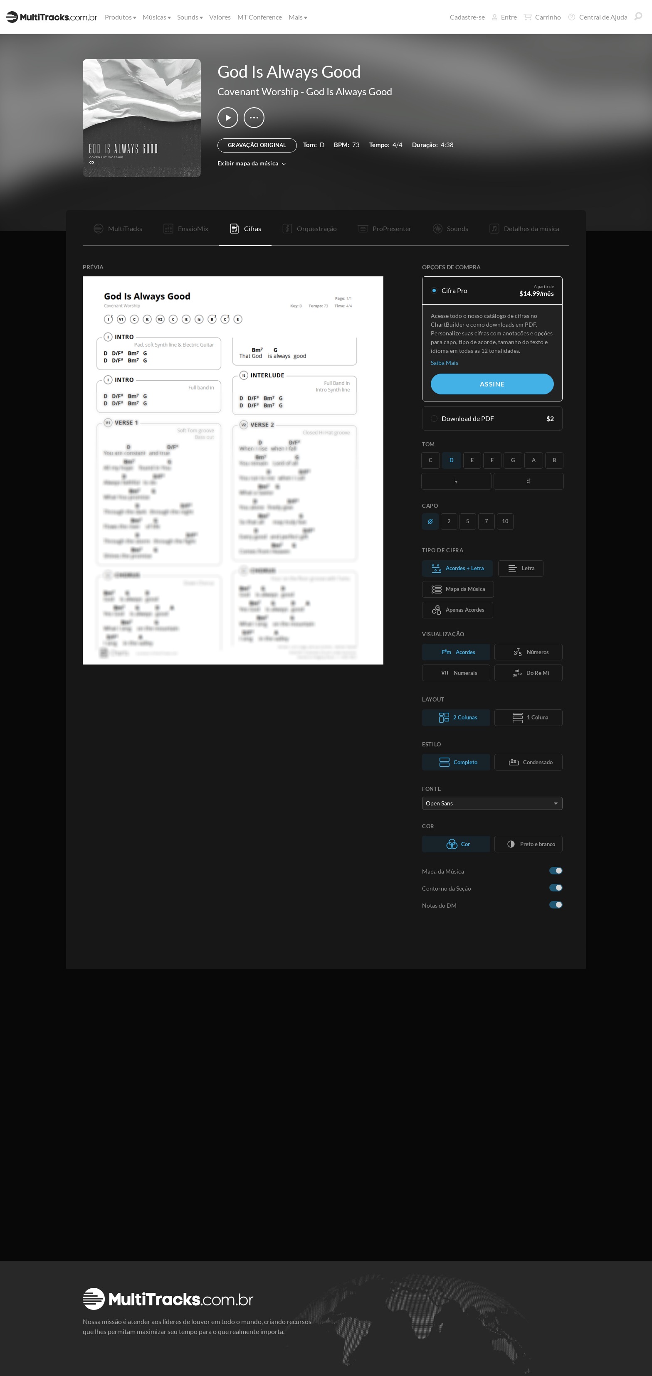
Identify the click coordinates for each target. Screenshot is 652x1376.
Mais (297, 17)
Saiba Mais (444, 362)
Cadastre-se (467, 17)
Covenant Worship (258, 91)
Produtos (120, 17)
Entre (504, 17)
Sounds (189, 17)
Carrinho (542, 17)
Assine (492, 384)
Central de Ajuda (597, 17)
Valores (220, 17)
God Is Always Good (349, 91)
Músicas (156, 17)
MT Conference (259, 17)
